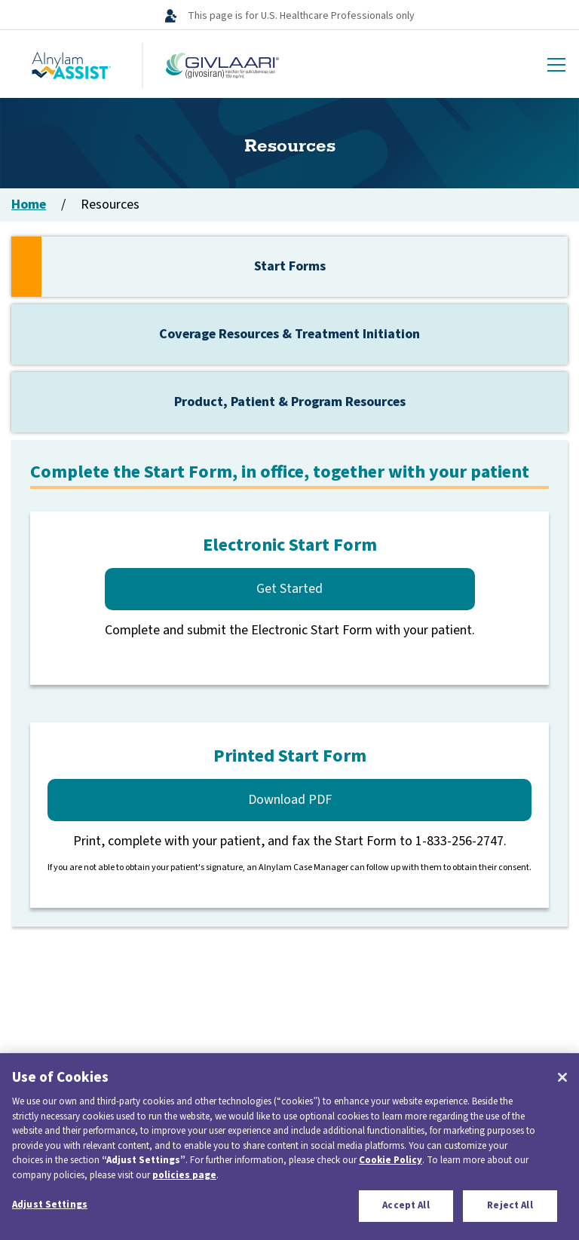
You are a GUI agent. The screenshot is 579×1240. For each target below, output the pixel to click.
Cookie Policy (390, 1160)
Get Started (289, 588)
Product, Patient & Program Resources (290, 401)
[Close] (562, 1077)
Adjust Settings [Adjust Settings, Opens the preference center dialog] (49, 1204)
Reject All (509, 1205)
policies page (184, 1175)
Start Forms (290, 266)
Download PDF (290, 799)
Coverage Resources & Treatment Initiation (289, 334)
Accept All (405, 1205)
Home (28, 204)
